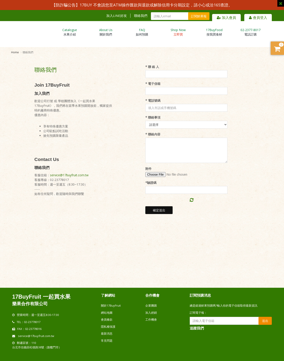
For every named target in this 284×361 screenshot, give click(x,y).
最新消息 (106, 333)
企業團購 (151, 305)
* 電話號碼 (152, 100)
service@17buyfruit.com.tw (69, 175)
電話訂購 (250, 32)
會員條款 (106, 319)
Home (15, 52)
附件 (148, 169)
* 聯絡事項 (152, 117)
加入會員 (226, 17)
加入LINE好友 (116, 16)
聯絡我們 (140, 16)
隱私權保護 (108, 327)
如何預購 (142, 32)
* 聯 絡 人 (152, 67)
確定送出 (159, 210)
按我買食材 (214, 32)
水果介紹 (69, 32)
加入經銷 (151, 313)
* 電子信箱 (152, 83)
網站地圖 (106, 313)
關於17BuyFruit (111, 305)
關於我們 (105, 32)
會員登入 (258, 17)
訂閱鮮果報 (199, 16)
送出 (265, 321)
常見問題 (106, 341)
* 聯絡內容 (152, 134)
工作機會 (151, 319)
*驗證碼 (150, 182)
